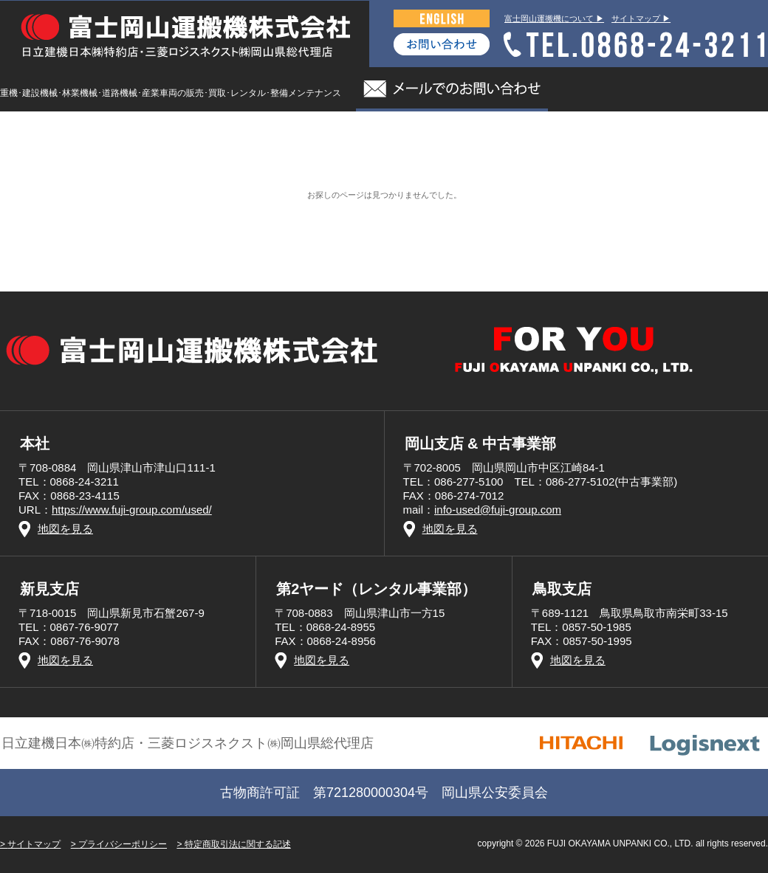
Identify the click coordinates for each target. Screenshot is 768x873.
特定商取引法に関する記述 (238, 844)
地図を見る (65, 528)
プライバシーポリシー (122, 844)
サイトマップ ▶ (641, 18)
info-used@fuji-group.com (497, 509)
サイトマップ (34, 844)
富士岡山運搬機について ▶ (554, 18)
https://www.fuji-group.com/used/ (132, 509)
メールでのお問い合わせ (452, 89)
